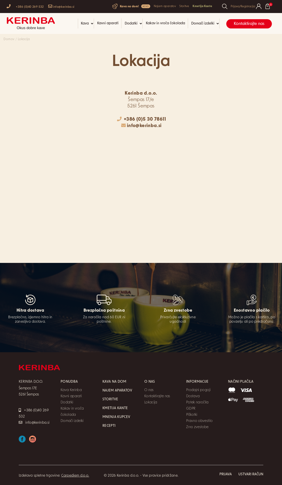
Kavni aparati (108, 23)
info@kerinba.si (61, 6)
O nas (149, 390)
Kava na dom (114, 382)
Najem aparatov (165, 6)
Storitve (184, 6)
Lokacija (150, 402)
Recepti (108, 426)
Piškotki (191, 415)
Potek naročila (197, 402)
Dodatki (133, 23)
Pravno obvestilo (199, 421)
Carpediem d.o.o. (75, 476)
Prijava (225, 474)
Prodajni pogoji (198, 390)
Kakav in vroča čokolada (165, 23)
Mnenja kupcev (116, 417)
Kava (87, 23)
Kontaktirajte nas (249, 24)
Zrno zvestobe (197, 427)
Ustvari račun (250, 474)
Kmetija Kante (202, 6)
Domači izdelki (205, 23)
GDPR (190, 408)
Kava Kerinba (71, 390)
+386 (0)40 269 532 (25, 6)
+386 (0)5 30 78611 (141, 119)
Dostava (193, 396)
